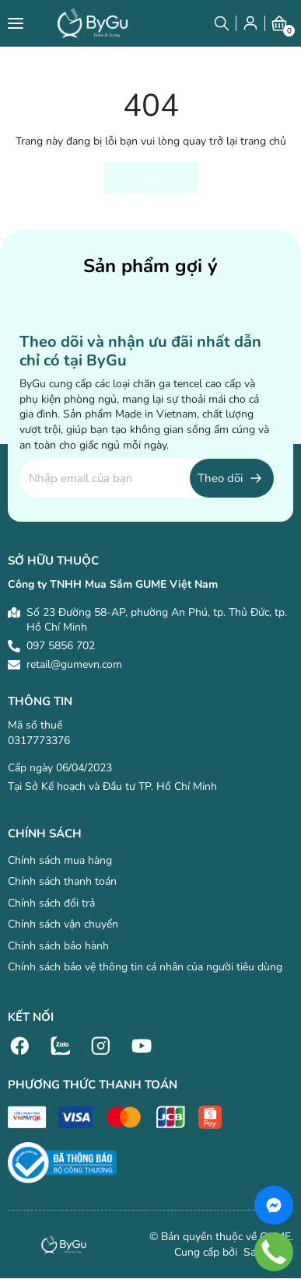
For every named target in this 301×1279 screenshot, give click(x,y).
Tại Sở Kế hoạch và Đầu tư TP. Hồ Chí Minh (112, 786)
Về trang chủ (151, 176)
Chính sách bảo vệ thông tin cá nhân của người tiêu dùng (145, 966)
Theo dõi (220, 478)
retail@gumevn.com (74, 664)
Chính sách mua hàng (60, 860)
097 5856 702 (60, 645)
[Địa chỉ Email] (146, 478)
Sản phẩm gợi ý (150, 265)
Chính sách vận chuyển (63, 924)
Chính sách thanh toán (62, 881)
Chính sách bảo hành (58, 945)
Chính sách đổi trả (51, 903)
